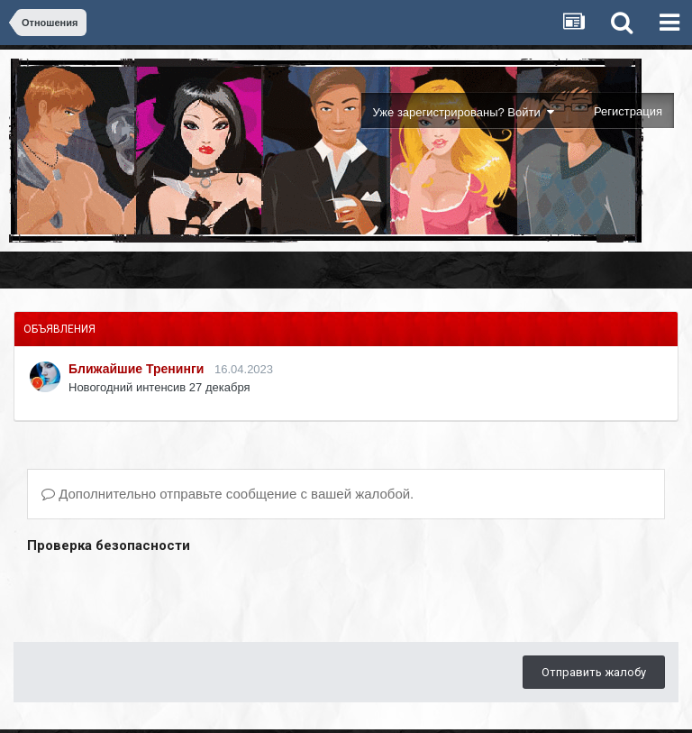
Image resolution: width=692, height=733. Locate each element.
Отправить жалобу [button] (594, 672)
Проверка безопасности (108, 545)
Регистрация (628, 111)
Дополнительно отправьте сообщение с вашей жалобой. (227, 493)
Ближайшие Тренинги (136, 369)
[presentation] (164, 593)
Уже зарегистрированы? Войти (463, 112)
